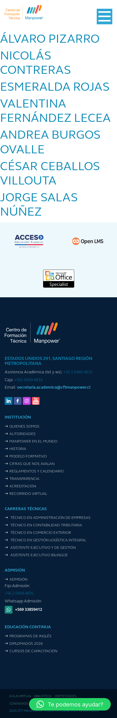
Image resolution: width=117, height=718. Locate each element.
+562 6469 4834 (28, 380)
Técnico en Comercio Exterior (40, 533)
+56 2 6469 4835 (77, 372)
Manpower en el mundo (33, 441)
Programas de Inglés (30, 636)
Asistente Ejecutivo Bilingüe (38, 555)
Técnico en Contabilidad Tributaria (45, 525)
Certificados (65, 696)
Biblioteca (43, 696)
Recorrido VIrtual (28, 494)
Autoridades (22, 434)
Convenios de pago (25, 704)
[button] (70, 704)
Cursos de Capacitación (33, 651)
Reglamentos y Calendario (36, 471)
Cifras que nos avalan (32, 464)
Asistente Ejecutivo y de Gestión (42, 548)
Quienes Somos (24, 426)
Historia (17, 449)
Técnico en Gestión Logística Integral (47, 540)
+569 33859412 (28, 610)
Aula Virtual (20, 696)
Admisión (18, 580)
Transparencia (24, 479)
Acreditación (22, 486)
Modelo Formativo (28, 456)
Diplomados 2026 (26, 644)
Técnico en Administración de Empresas (49, 518)
